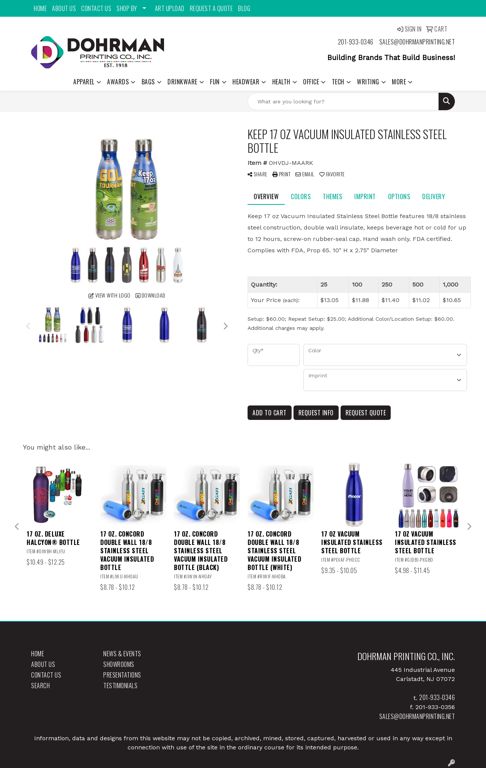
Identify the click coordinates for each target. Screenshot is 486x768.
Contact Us (96, 8)
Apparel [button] (84, 81)
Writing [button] (368, 81)
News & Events (122, 653)
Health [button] (281, 81)
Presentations (122, 674)
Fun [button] (215, 81)
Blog (244, 8)
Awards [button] (118, 81)
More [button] (399, 81)
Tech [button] (338, 81)
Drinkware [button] (182, 81)
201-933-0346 (356, 41)
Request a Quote (211, 8)
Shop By (127, 8)
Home (40, 8)
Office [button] (311, 81)
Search (40, 685)
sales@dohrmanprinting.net (417, 41)
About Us (64, 8)
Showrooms (118, 664)
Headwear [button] (245, 81)
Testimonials (120, 685)
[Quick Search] (343, 101)
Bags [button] (148, 81)
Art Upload (170, 8)
